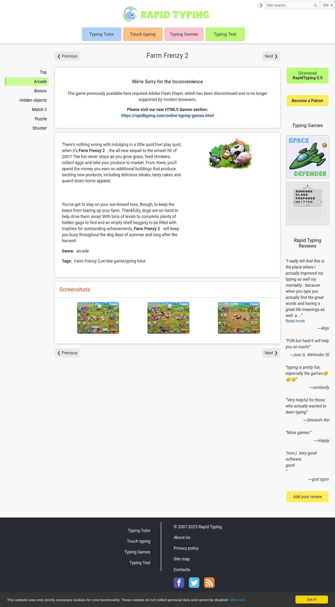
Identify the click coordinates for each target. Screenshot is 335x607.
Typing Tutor (139, 530)
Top (43, 72)
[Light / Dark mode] (260, 5)
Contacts (182, 569)
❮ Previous (67, 56)
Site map (182, 559)
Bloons (40, 91)
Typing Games (184, 34)
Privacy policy (186, 548)
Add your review (307, 496)
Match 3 (39, 109)
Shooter (40, 128)
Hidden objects (33, 100)
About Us (182, 537)
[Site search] (288, 5)
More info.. (260, 600)
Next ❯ (271, 56)
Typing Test (225, 34)
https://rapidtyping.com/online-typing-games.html (167, 115)
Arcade (40, 81)
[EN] (327, 5)
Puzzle (41, 119)
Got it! (311, 599)
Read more (295, 321)
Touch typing (143, 34)
